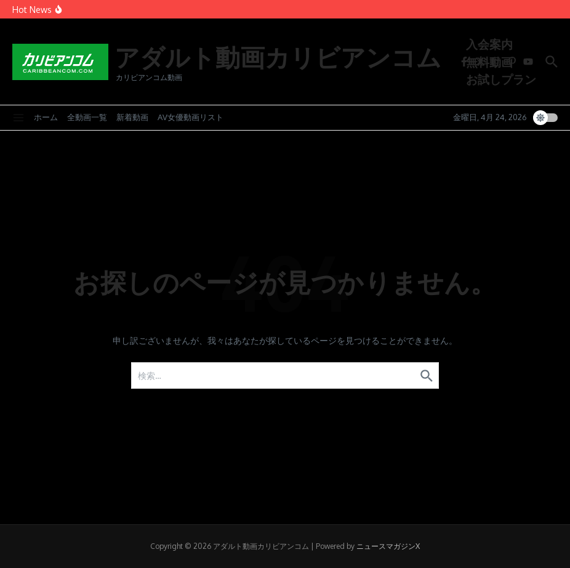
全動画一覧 (87, 117)
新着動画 (132, 117)
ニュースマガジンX (388, 546)
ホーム (46, 117)
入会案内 (489, 43)
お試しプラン (501, 78)
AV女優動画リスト (190, 117)
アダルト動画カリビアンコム (277, 56)
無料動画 (489, 61)
